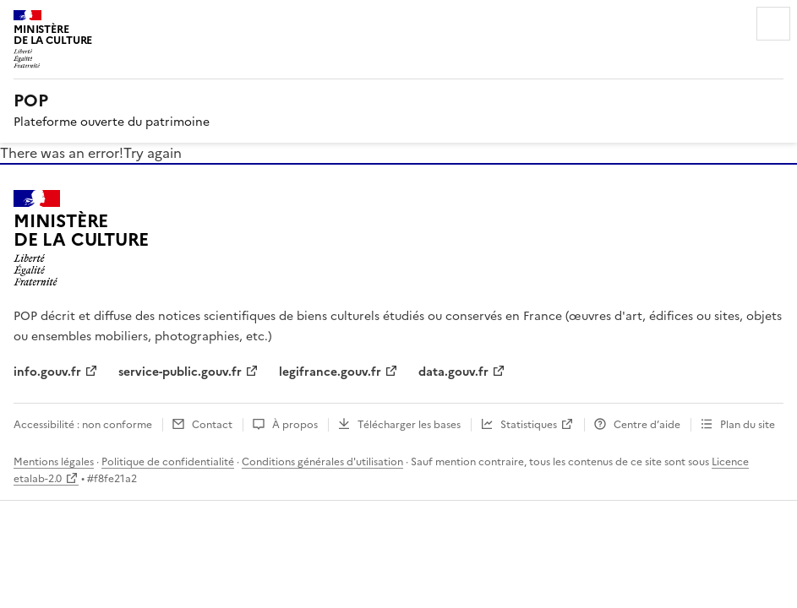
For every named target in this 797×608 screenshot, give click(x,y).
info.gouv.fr (47, 372)
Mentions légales (54, 462)
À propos (295, 424)
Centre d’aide (647, 424)
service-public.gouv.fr (180, 372)
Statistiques (528, 424)
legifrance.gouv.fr (330, 372)
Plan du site (747, 424)
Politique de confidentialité (167, 462)
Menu (773, 24)
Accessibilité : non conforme (83, 424)
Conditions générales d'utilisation (322, 462)
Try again (152, 153)
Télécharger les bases (409, 424)
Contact (212, 424)
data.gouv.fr (453, 372)
